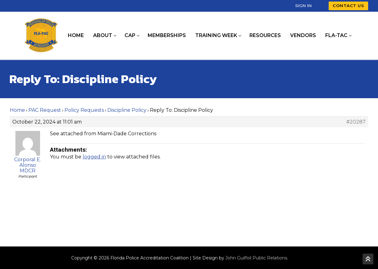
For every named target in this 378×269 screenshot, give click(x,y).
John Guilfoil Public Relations (256, 258)
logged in (94, 157)
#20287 (356, 122)
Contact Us (348, 5)
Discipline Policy (126, 110)
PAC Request (44, 110)
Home (17, 110)
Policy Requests (84, 110)
